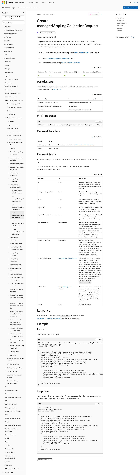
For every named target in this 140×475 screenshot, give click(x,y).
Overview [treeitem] (8, 55)
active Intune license (81, 53)
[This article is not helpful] (133, 37)
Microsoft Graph (48, 14)
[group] (70, 125)
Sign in (136, 2)
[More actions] (101, 14)
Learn (39, 14)
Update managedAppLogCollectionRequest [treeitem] (18, 225)
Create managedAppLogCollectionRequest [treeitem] (18, 208)
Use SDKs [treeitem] (7, 34)
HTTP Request (121, 20)
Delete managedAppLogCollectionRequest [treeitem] (18, 217)
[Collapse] (24, 13)
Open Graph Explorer (130, 8)
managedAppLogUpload (65, 287)
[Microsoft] (3, 2)
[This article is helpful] (131, 37)
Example (119, 30)
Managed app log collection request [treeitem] (17, 185)
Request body (121, 25)
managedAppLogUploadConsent (67, 258)
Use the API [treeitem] (7, 30)
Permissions (57, 89)
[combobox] (13, 18)
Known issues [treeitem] (8, 44)
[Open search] (131, 2)
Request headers (122, 23)
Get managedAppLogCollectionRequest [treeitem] (18, 200)
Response (119, 28)
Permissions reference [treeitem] (10, 27)
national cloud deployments (70, 63)
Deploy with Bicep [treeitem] (9, 41)
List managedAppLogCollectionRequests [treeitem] (18, 192)
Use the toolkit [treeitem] (8, 37)
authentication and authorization (84, 145)
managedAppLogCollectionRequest (58, 58)
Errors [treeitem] (5, 48)
